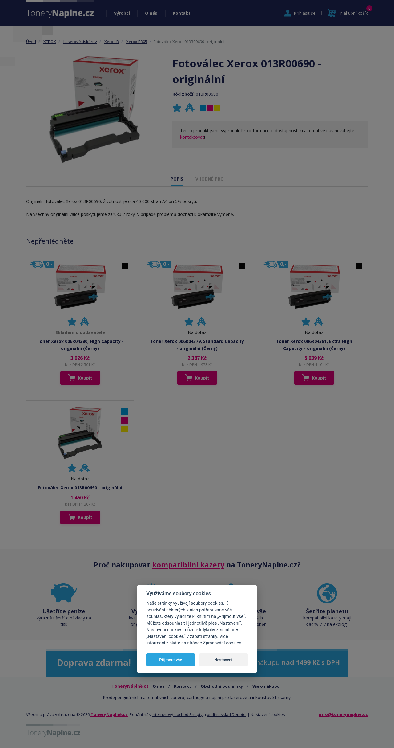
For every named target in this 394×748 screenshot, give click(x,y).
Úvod (31, 41)
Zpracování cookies (222, 643)
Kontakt (181, 13)
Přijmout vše (170, 660)
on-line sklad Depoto (226, 714)
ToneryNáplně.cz (109, 714)
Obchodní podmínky (222, 686)
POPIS (177, 179)
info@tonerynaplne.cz (343, 714)
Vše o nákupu (266, 686)
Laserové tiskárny (80, 41)
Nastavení (223, 660)
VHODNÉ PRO (209, 179)
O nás (151, 13)
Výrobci (122, 13)
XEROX (49, 41)
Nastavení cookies (268, 714)
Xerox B (111, 41)
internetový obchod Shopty (177, 714)
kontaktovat (192, 137)
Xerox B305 (136, 41)
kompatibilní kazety (188, 565)
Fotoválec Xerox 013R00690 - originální (80, 488)
